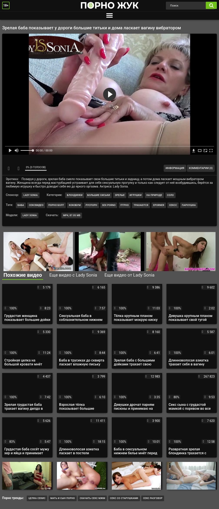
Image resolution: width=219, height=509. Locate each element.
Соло (170, 195)
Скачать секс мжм (92, 498)
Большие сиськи (98, 195)
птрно (124, 205)
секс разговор (152, 498)
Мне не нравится (18, 168)
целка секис (36, 498)
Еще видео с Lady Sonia (73, 275)
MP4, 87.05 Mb (71, 215)
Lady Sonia (30, 195)
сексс (173, 205)
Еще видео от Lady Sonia (129, 275)
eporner (158, 205)
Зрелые (120, 195)
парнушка (189, 205)
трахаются (141, 205)
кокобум (75, 205)
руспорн (91, 205)
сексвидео (36, 205)
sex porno (108, 205)
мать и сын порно (62, 498)
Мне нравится (8, 168)
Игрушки (136, 195)
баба (21, 205)
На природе (154, 195)
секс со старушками (124, 498)
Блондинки (74, 195)
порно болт (56, 205)
